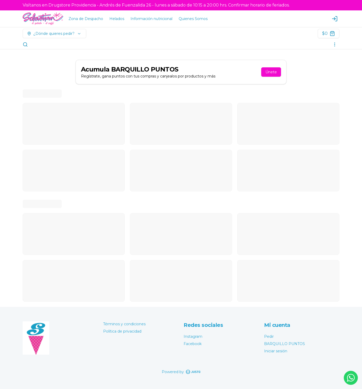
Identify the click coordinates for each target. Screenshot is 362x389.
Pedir (269, 336)
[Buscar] (25, 44)
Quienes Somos (193, 18)
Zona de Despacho (85, 18)
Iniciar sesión (275, 351)
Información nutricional (151, 18)
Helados (116, 18)
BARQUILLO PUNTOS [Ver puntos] (284, 343)
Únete (271, 72)
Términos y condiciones (124, 324)
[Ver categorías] (334, 44)
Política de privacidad (122, 331)
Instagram (193, 336)
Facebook (193, 343)
